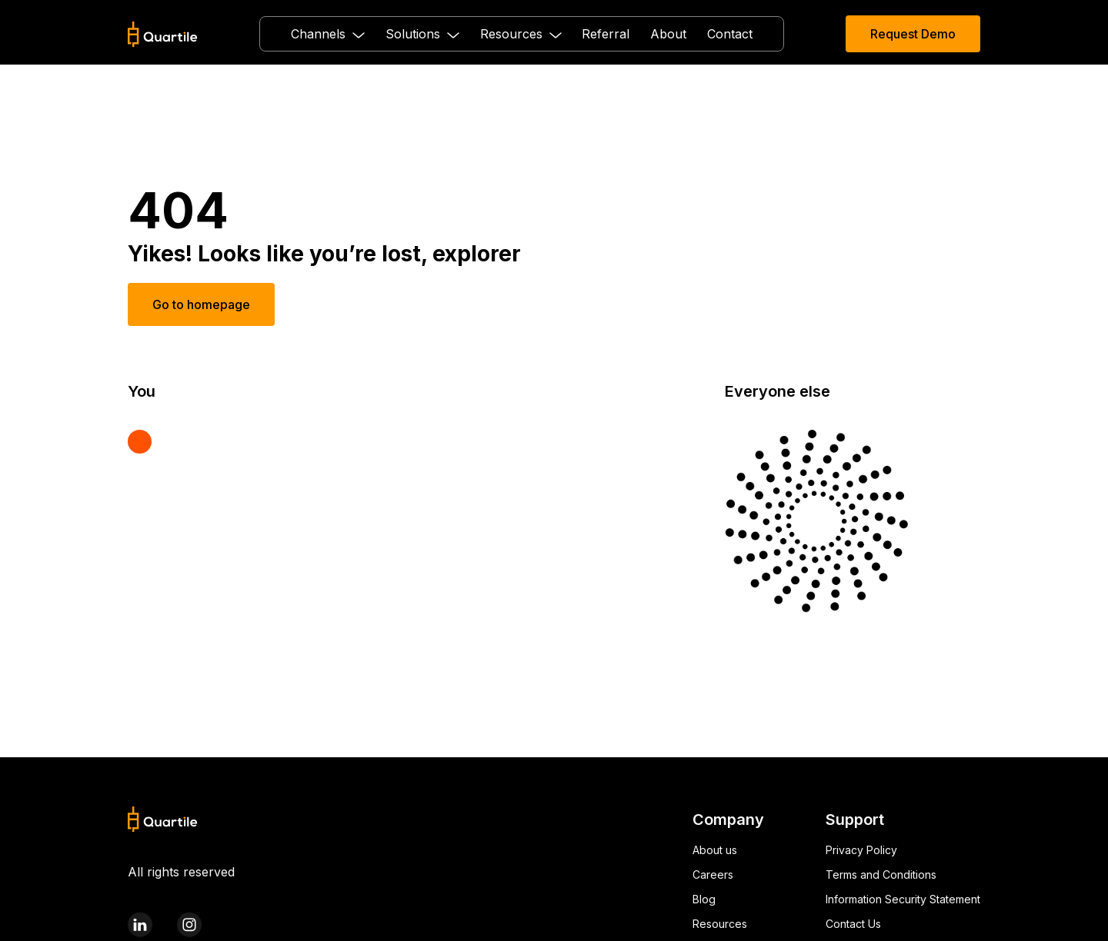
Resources (719, 923)
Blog (704, 899)
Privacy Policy (861, 849)
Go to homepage (201, 304)
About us (714, 849)
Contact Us (853, 923)
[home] (163, 34)
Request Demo (913, 34)
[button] (328, 34)
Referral (605, 34)
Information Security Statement (903, 899)
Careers (712, 874)
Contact (730, 34)
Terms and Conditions (881, 874)
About (668, 34)
